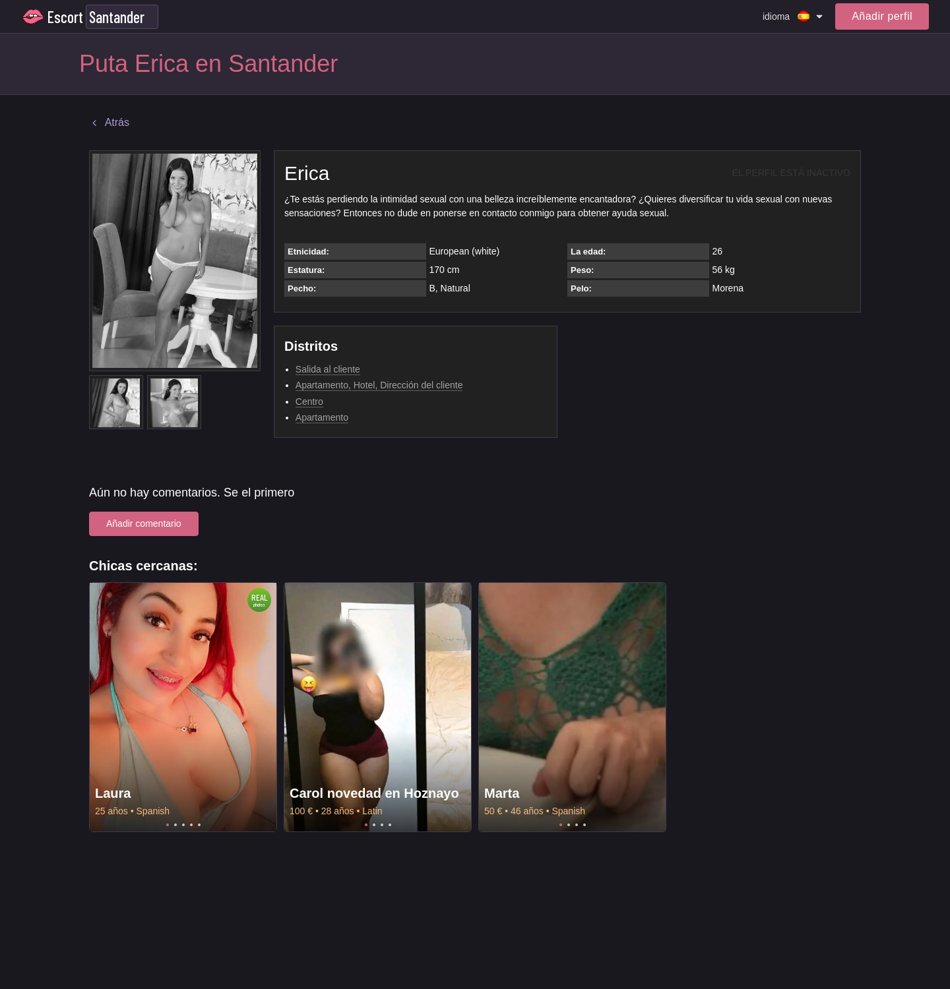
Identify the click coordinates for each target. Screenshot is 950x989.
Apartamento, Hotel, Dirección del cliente (379, 385)
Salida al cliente (328, 369)
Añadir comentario (143, 523)
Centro (309, 401)
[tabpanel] (183, 707)
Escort (65, 17)
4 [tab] (191, 825)
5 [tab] (199, 825)
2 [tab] (175, 825)
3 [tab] (183, 825)
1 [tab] (167, 825)
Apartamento (322, 417)
